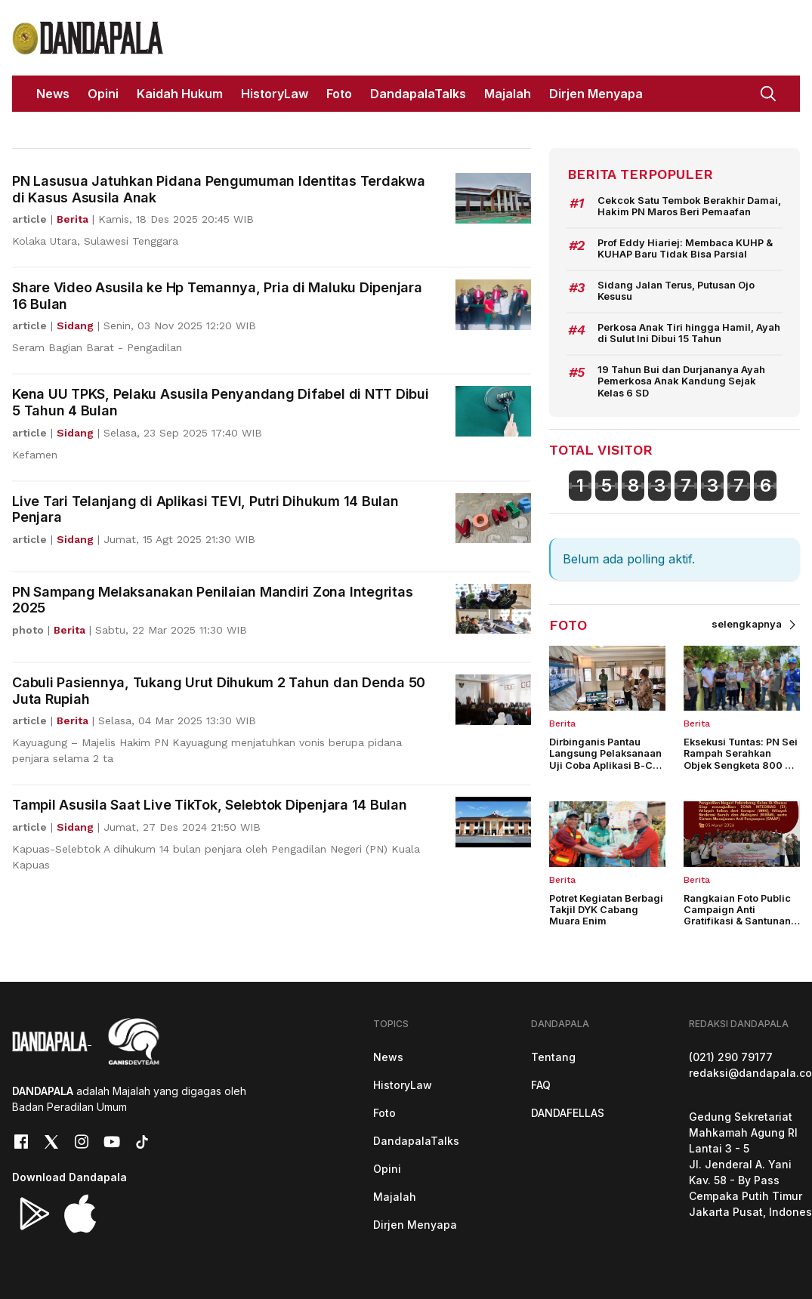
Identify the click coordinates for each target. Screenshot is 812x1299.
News (388, 1054)
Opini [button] (103, 93)
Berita (562, 722)
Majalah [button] (507, 93)
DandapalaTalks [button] (418, 93)
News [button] (52, 93)
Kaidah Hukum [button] (180, 93)
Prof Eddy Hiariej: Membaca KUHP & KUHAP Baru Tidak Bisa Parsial (684, 247)
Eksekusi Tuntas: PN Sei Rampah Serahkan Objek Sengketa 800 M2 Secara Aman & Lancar (742, 758)
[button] (768, 92)
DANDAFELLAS (567, 1110)
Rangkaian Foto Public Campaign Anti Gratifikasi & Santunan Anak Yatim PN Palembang (737, 920)
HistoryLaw (402, 1082)
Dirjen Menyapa (415, 1222)
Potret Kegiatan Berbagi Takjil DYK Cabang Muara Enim (606, 908)
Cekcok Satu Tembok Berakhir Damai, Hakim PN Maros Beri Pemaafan (687, 206)
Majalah (394, 1194)
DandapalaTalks (416, 1138)
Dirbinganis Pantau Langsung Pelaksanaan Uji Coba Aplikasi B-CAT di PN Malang (607, 758)
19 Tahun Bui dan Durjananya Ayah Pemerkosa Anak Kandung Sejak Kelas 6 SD (681, 380)
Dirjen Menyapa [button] (596, 93)
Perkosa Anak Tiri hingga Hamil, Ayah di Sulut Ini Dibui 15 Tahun (687, 332)
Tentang (553, 1054)
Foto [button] (339, 93)
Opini (387, 1166)
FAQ (541, 1082)
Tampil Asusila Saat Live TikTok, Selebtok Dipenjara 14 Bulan (209, 805)
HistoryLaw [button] (274, 93)
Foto (384, 1110)
